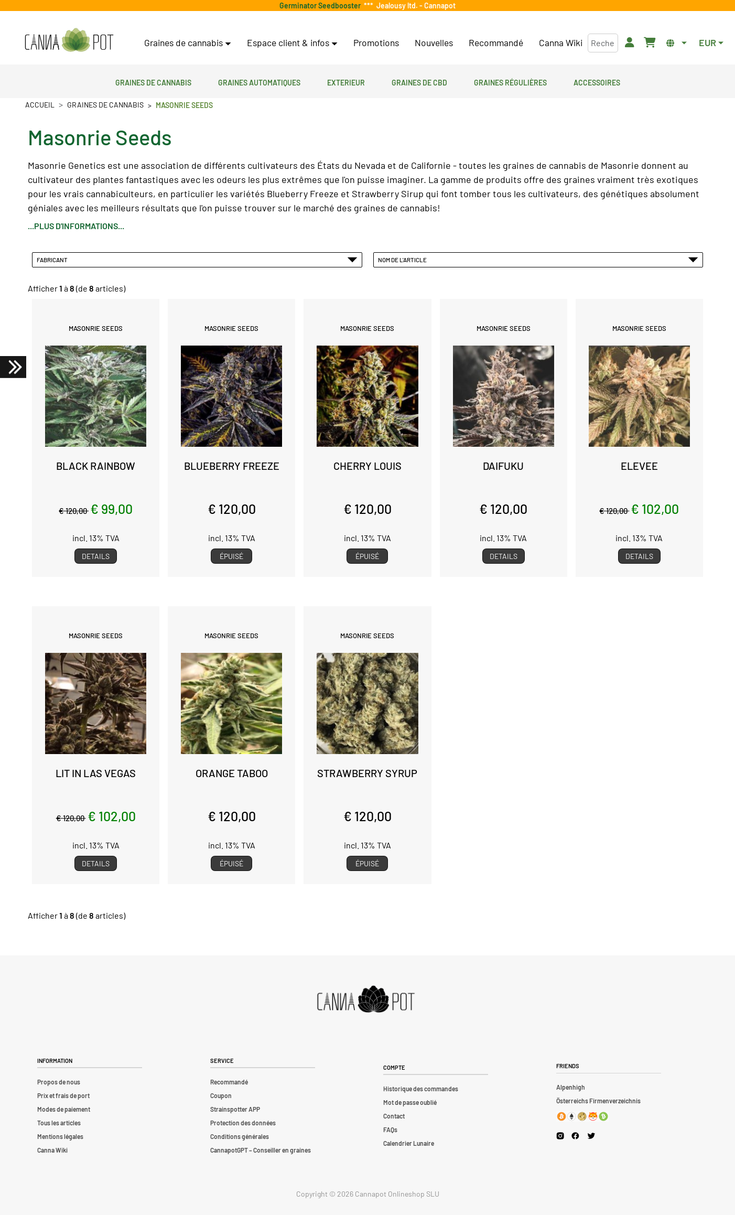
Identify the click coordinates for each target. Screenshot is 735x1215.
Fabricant (197, 259)
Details (96, 556)
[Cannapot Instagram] (560, 1135)
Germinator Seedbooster (321, 5)
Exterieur (346, 81)
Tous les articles (59, 1123)
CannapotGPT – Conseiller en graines (260, 1150)
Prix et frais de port (63, 1095)
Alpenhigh (570, 1087)
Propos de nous (58, 1082)
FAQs (390, 1129)
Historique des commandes (420, 1088)
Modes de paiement (63, 1109)
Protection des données (243, 1123)
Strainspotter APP (235, 1109)
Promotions (376, 42)
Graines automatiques (259, 81)
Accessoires (597, 81)
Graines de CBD (419, 81)
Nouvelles (434, 42)
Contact (394, 1116)
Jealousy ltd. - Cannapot (414, 5)
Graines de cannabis (153, 81)
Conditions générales (239, 1136)
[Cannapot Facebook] (575, 1135)
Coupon (221, 1095)
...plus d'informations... (76, 226)
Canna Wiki (560, 42)
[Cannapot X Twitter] (591, 1135)
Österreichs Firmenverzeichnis (598, 1101)
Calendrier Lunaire (408, 1143)
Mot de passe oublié (410, 1102)
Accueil (40, 104)
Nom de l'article (538, 259)
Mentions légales (60, 1136)
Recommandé (496, 42)
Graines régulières (510, 81)
